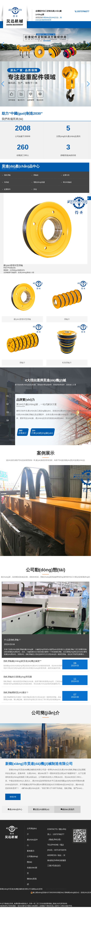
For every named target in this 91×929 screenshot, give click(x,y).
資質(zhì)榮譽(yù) (41, 809)
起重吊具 (66, 175)
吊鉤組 (6, 182)
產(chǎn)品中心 (15, 809)
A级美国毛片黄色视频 (8, 906)
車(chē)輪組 (67, 182)
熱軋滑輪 (7, 175)
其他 (35, 189)
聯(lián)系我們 (67, 809)
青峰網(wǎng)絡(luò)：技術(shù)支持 (77, 892)
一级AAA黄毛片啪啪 (23, 906)
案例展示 (30, 851)
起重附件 (7, 189)
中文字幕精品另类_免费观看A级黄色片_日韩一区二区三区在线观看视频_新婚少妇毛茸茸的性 (33, 3)
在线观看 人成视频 (38, 906)
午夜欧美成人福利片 (52, 906)
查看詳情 (13, 797)
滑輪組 (35, 175)
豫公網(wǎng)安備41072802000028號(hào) (47, 892)
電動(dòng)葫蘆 (39, 182)
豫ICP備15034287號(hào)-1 (56, 889)
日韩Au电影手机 (66, 906)
